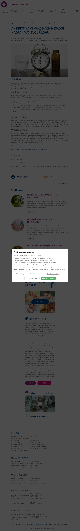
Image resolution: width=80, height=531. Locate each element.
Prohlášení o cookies (53, 274)
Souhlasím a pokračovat (48, 278)
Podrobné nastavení (32, 278)
